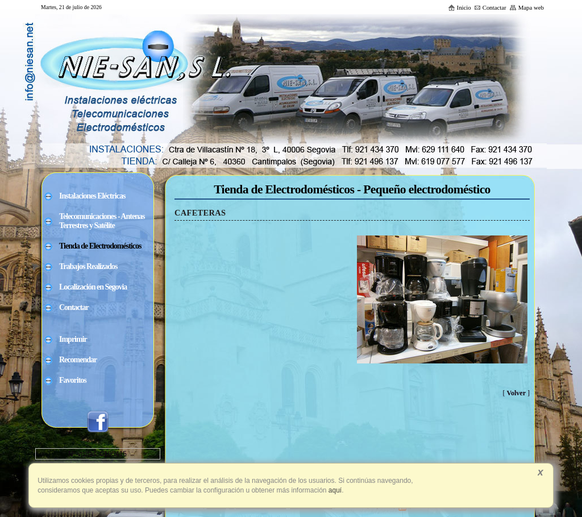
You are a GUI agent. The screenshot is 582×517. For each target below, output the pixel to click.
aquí (334, 490)
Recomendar (78, 359)
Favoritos (72, 380)
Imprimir (73, 339)
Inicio (459, 7)
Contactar (490, 7)
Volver (516, 393)
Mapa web (526, 7)
